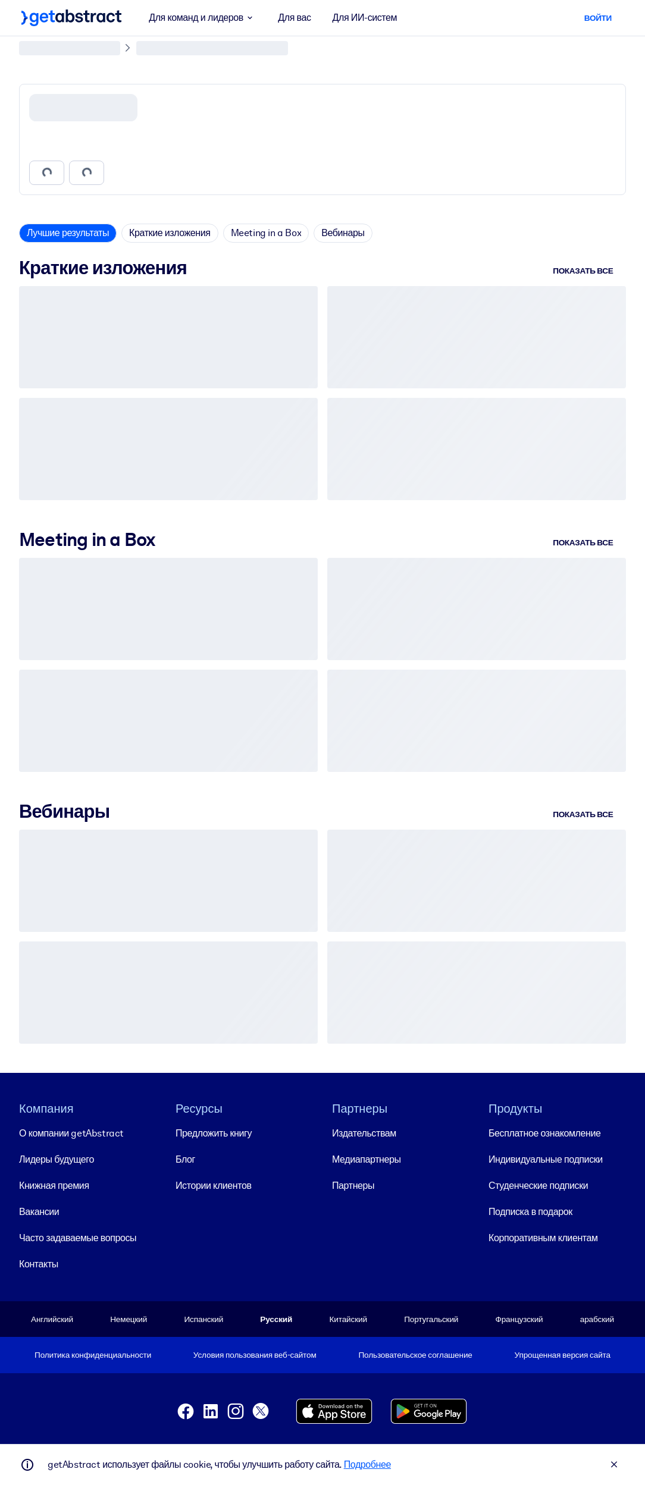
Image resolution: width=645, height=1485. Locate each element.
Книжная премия (54, 1185)
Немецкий (128, 1318)
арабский (597, 1318)
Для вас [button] (294, 17)
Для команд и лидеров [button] (202, 18)
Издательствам (364, 1132)
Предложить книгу (214, 1132)
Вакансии (39, 1211)
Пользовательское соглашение (415, 1355)
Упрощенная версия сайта (562, 1355)
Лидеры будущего (56, 1158)
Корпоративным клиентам (543, 1237)
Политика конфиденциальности (93, 1355)
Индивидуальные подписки (546, 1158)
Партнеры (353, 1185)
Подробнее (367, 1464)
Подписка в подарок (530, 1211)
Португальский (431, 1318)
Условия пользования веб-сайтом (255, 1355)
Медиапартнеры (366, 1158)
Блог (185, 1158)
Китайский (348, 1318)
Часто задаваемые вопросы (77, 1237)
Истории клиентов (214, 1185)
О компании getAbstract (71, 1132)
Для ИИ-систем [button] (365, 17)
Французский (519, 1318)
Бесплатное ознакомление (544, 1132)
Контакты (38, 1263)
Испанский (203, 1318)
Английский (52, 1318)
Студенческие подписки (538, 1185)
